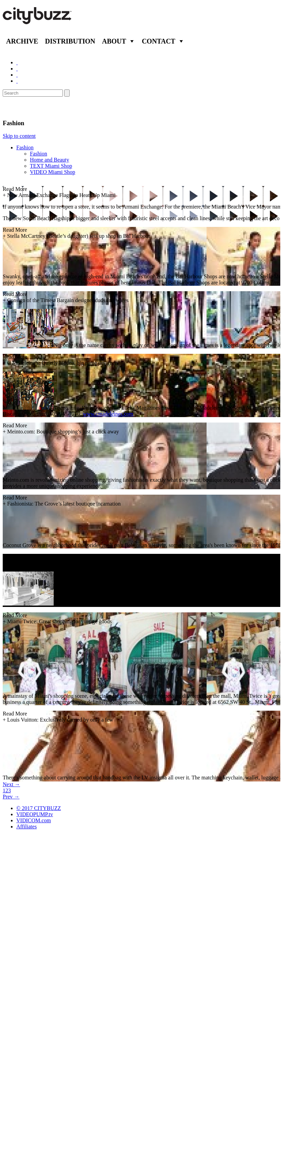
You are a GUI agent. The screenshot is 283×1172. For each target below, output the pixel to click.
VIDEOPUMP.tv (34, 814)
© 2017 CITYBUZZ (38, 808)
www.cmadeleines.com (108, 414)
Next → (11, 784)
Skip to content (19, 136)
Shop (11, 107)
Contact (158, 41)
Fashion (25, 147)
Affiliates (26, 826)
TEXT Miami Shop (51, 166)
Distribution (70, 41)
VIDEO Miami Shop (52, 172)
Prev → (11, 796)
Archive (22, 41)
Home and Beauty (49, 160)
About (114, 41)
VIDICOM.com (33, 820)
